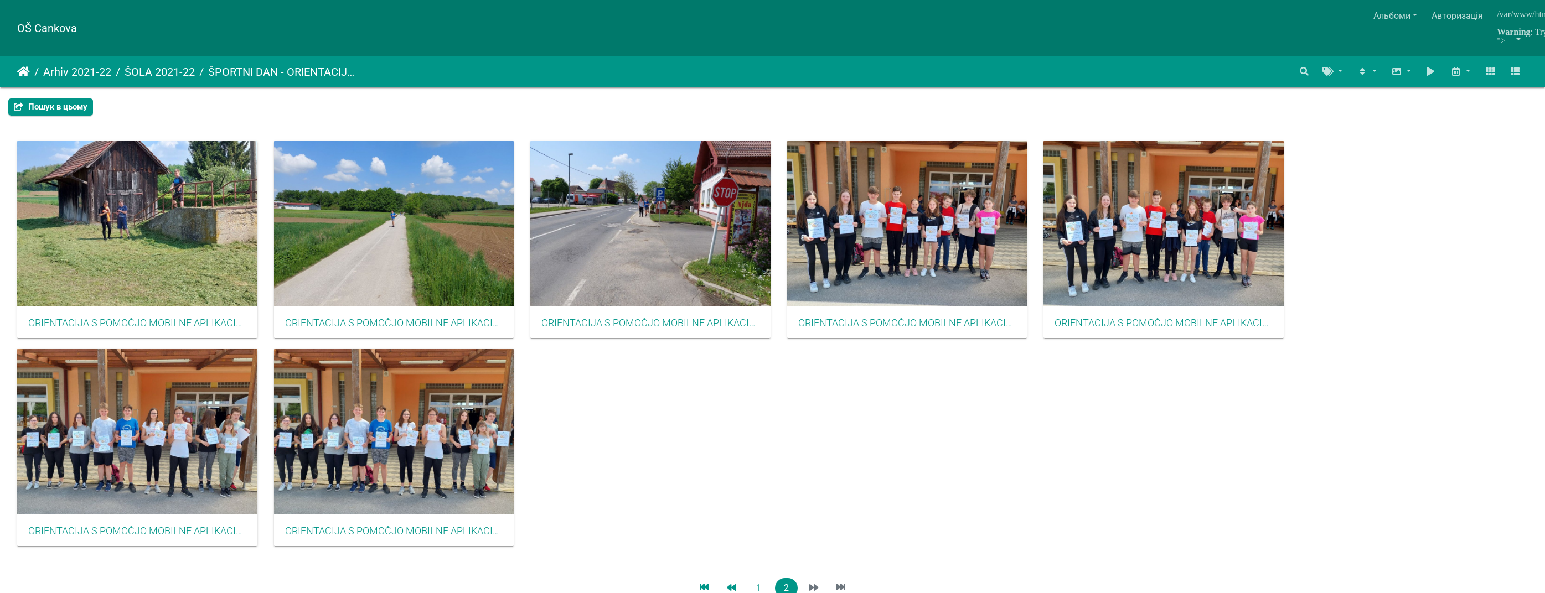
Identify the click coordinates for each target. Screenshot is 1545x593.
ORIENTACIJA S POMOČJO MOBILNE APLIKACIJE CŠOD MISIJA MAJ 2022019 (933, 328)
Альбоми (1391, 16)
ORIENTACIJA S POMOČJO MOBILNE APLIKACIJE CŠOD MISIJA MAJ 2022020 (1197, 328)
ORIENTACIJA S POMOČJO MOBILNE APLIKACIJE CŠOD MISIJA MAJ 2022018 (669, 328)
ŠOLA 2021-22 (160, 72)
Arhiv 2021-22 (77, 72)
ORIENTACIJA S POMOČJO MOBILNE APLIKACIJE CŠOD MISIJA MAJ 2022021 (141, 541)
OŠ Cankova (47, 28)
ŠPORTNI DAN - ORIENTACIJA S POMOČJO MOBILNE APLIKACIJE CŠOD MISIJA (284, 72)
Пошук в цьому (50, 107)
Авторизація (1457, 16)
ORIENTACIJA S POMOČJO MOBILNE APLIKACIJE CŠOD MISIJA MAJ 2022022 (405, 541)
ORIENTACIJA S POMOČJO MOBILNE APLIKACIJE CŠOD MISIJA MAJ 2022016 (141, 328)
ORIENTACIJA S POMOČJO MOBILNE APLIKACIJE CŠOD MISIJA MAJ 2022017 (405, 328)
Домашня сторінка (23, 72)
